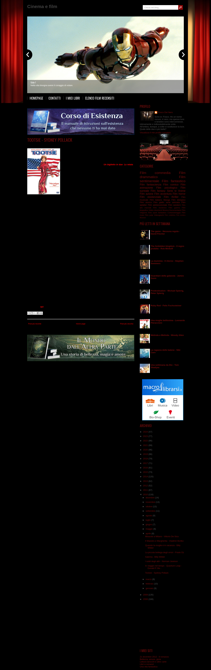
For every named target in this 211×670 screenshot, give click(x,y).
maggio (149, 529)
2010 (146, 494)
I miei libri (73, 98)
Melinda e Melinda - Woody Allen (167, 335)
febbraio (150, 583)
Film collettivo (170, 215)
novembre (151, 502)
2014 (146, 476)
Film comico (171, 184)
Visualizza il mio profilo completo (155, 132)
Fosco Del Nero (165, 112)
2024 (146, 432)
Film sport (152, 212)
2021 (146, 445)
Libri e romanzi (147, 664)
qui (42, 306)
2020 (146, 449)
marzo (149, 579)
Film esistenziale (150, 197)
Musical (143, 218)
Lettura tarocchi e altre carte (153, 661)
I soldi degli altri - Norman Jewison (161, 561)
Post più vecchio (126, 324)
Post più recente (34, 324)
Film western (174, 205)
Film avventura (162, 193)
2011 (146, 490)
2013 (146, 481)
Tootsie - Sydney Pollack (49, 140)
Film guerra (174, 208)
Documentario (175, 210)
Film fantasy (158, 190)
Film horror (179, 193)
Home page (80, 324)
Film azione (146, 193)
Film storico (146, 202)
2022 (146, 440)
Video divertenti (155, 210)
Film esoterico (160, 208)
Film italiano (156, 200)
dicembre (150, 497)
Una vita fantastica (148, 666)
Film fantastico (173, 181)
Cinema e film (42, 6)
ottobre (149, 506)
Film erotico (180, 215)
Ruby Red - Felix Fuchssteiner (166, 305)
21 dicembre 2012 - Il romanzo (154, 657)
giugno (149, 524)
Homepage (36, 98)
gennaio (150, 588)
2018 (146, 458)
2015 (146, 472)
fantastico (162, 212)
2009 (146, 594)
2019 (146, 454)
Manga (167, 200)
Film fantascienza (150, 184)
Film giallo (158, 202)
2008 (146, 599)
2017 (146, 463)
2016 (146, 467)
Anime (181, 190)
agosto (149, 515)
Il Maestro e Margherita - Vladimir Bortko (164, 541)
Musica (166, 210)
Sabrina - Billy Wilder (155, 557)
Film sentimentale (75, 144)
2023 (146, 436)
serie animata (173, 202)
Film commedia (59, 144)
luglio (148, 520)
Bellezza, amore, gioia (150, 659)
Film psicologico (166, 187)
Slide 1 (33, 82)
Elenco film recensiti (99, 98)
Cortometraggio (174, 212)
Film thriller (171, 197)
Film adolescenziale (157, 205)
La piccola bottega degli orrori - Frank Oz (164, 552)
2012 (146, 485)
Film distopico (178, 200)
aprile (148, 533)
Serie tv (172, 190)
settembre (151, 511)
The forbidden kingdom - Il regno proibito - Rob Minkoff (167, 247)
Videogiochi (159, 215)
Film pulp (149, 215)
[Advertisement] (162, 624)
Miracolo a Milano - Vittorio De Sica (162, 536)
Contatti (54, 98)
